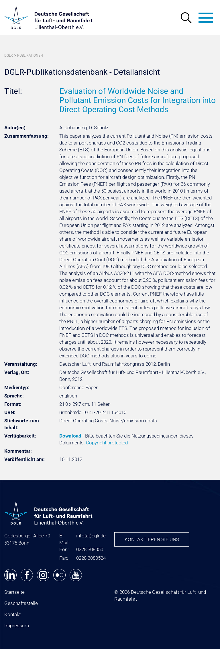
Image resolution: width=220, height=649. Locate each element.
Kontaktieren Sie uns (152, 539)
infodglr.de (91, 536)
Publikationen (30, 56)
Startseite (14, 592)
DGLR (8, 56)
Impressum (16, 625)
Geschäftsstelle (21, 603)
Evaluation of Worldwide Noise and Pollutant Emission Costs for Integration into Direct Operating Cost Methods (137, 100)
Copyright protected (107, 443)
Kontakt (12, 614)
